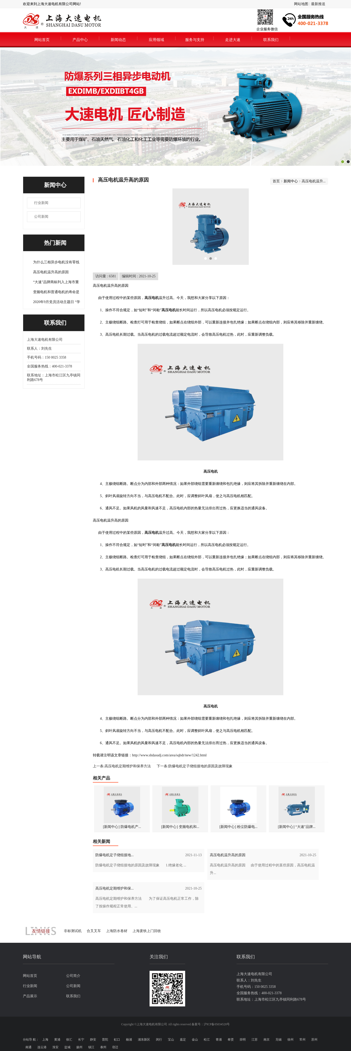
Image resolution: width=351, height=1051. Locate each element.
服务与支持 (194, 40)
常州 (302, 1039)
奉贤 (231, 1039)
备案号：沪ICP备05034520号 (211, 1024)
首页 (276, 181)
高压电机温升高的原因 (51, 272)
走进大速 (232, 40)
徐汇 (69, 1039)
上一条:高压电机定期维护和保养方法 (122, 766)
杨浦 (129, 1039)
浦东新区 (144, 1039)
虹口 (117, 1039)
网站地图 (301, 4)
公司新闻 (41, 217)
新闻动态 (118, 40)
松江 (207, 1039)
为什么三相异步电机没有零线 (56, 262)
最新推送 (318, 4)
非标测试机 (73, 931)
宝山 (171, 1039)
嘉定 (183, 1039)
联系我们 (271, 40)
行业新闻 (41, 203)
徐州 (290, 1039)
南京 (267, 1039)
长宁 (81, 1039)
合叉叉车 (94, 931)
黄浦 (57, 1039)
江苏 (255, 1039)
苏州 (314, 1039)
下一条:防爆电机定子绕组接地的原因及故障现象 (194, 766)
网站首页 (42, 40)
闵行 (159, 1039)
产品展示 (30, 996)
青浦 (219, 1039)
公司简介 (73, 976)
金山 (195, 1039)
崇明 (243, 1039)
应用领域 (156, 40)
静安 (93, 1039)
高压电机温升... (314, 181)
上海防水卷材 (116, 931)
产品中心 (80, 40)
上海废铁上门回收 (147, 931)
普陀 (105, 1039)
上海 (45, 1039)
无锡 (278, 1039)
